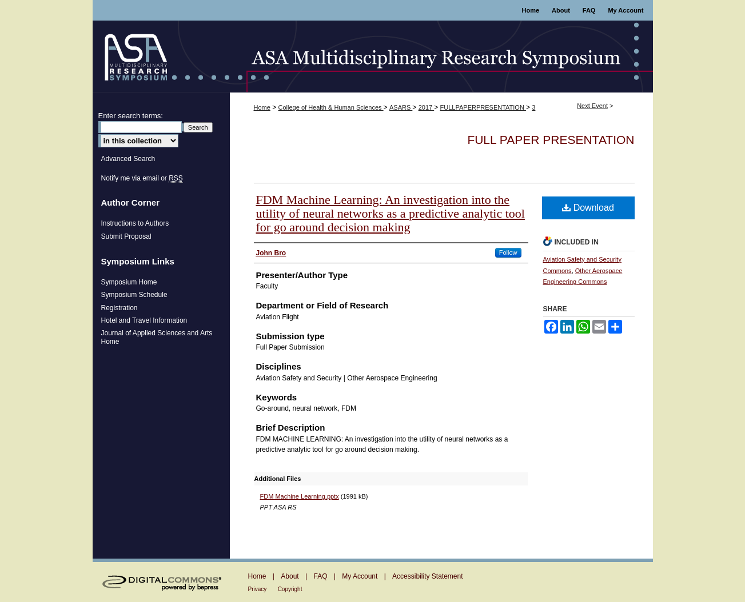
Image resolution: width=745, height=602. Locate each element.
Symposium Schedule (134, 295)
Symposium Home (129, 282)
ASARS (400, 107)
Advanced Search (128, 159)
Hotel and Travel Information (144, 320)
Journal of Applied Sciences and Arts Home (157, 337)
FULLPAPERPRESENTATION (483, 107)
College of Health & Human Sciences (331, 107)
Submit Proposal (126, 236)
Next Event (592, 105)
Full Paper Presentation (550, 139)
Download (588, 207)
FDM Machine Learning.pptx (299, 496)
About (289, 576)
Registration (119, 308)
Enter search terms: (130, 115)
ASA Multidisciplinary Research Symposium (373, 57)
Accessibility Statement (427, 576)
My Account (359, 576)
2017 (427, 107)
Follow (508, 252)
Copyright (290, 589)
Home (262, 107)
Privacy (257, 589)
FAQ (320, 576)
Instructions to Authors (135, 223)
